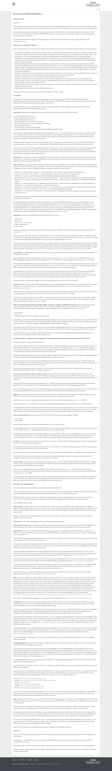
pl (99, 9)
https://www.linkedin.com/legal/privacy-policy (48, 622)
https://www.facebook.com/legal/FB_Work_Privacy (33, 678)
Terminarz (14, 759)
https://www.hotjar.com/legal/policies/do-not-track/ (79, 598)
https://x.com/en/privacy (23, 682)
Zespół (36, 759)
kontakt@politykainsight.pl (20, 41)
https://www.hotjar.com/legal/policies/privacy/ (24, 594)
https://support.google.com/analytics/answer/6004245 (42, 573)
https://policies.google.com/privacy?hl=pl (29, 684)
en (96, 9)
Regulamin (14, 764)
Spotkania (29, 759)
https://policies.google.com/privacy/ (80, 555)
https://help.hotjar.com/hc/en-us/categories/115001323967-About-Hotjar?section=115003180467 (68, 594)
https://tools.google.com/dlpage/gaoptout (83, 560)
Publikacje (22, 759)
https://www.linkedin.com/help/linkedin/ (23, 633)
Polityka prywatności (23, 764)
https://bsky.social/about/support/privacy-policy (31, 687)
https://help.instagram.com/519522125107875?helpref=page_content (38, 680)
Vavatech (58, 764)
